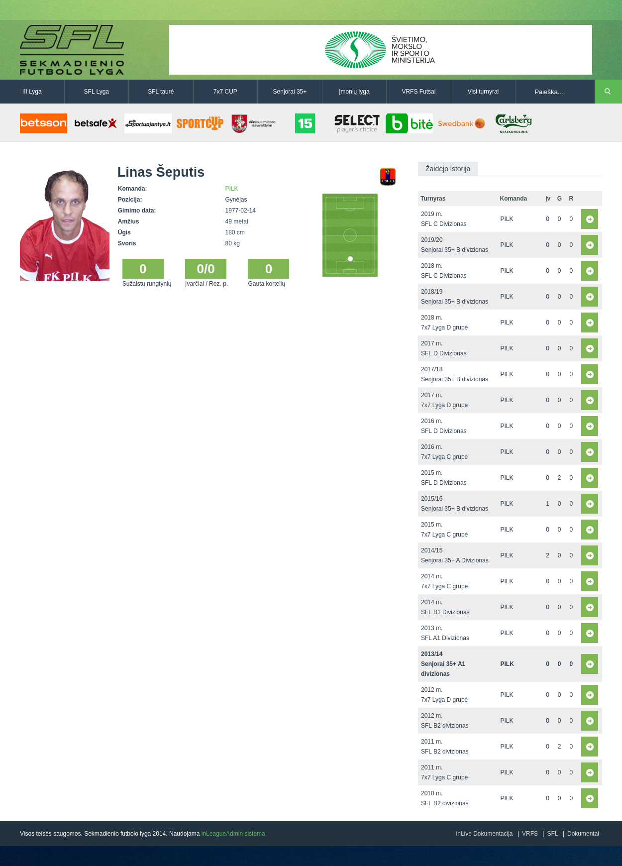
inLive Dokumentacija (484, 833)
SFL (552, 833)
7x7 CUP (225, 91)
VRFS (530, 833)
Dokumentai (583, 833)
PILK (231, 188)
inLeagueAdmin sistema (233, 833)
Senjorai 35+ (290, 91)
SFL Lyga (96, 91)
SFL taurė (161, 91)
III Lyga (32, 91)
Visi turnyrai (483, 91)
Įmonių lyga (354, 91)
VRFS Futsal (418, 91)
